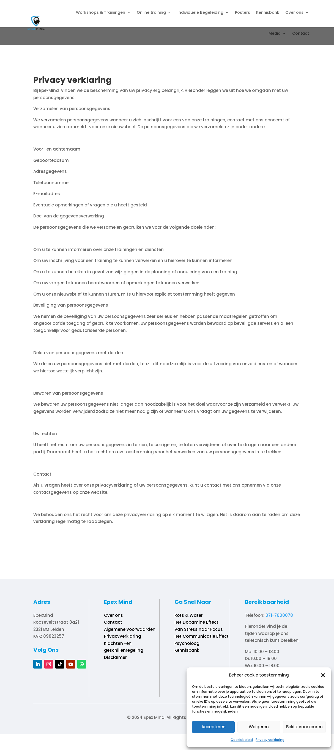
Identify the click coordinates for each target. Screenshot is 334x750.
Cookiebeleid (242, 739)
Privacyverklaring (122, 636)
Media (275, 33)
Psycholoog (186, 643)
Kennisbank (267, 12)
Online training (151, 12)
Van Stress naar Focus (198, 629)
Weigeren (259, 727)
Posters (242, 12)
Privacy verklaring (270, 739)
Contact (300, 33)
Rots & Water (188, 615)
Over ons (294, 12)
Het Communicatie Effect (201, 636)
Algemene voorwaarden (129, 629)
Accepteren (213, 727)
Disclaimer (115, 657)
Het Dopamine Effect (196, 622)
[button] (323, 675)
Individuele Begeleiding (200, 12)
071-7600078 (279, 615)
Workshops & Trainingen (100, 12)
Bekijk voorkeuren (304, 727)
